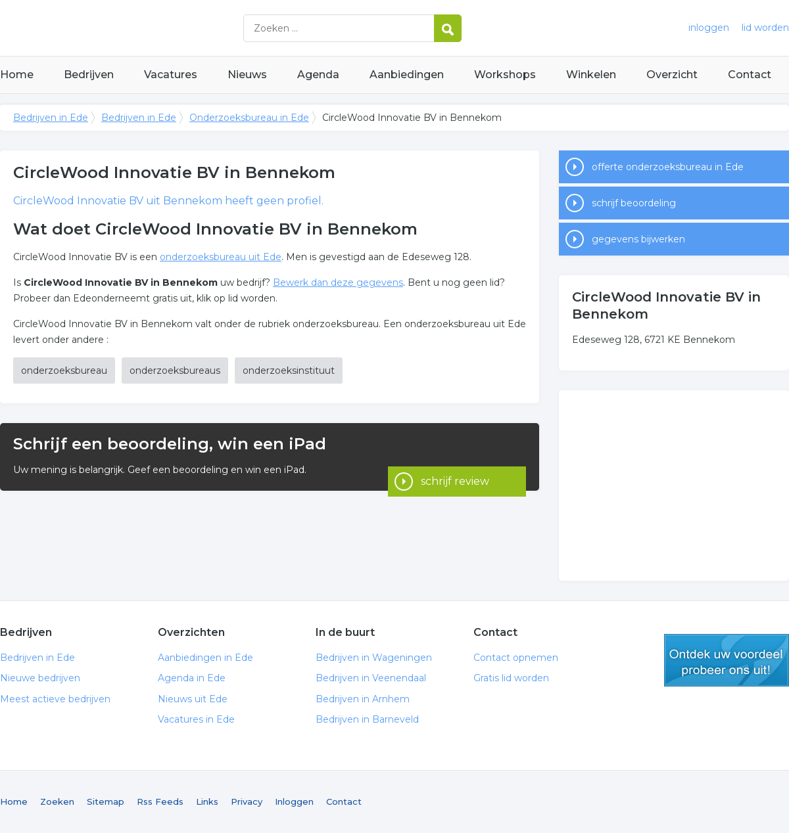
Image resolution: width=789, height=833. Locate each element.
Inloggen (294, 801)
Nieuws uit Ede (192, 699)
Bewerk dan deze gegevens (338, 282)
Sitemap (105, 801)
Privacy (246, 801)
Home (17, 74)
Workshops (505, 74)
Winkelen (591, 74)
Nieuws (247, 74)
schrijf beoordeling (634, 203)
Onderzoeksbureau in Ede (249, 118)
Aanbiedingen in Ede (205, 658)
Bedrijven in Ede (164, 28)
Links (207, 801)
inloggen (708, 28)
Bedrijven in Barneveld (367, 719)
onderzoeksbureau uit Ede (220, 257)
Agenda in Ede (192, 678)
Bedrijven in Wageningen (374, 658)
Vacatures (170, 74)
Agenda (318, 74)
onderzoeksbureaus (175, 370)
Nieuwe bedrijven (40, 678)
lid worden (765, 28)
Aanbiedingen (407, 74)
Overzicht (672, 74)
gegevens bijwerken (638, 239)
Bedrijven (89, 74)
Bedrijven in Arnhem (363, 699)
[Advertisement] (674, 485)
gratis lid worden (726, 660)
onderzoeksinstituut (289, 370)
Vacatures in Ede (196, 719)
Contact (749, 74)
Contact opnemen (515, 658)
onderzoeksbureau (64, 370)
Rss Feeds (160, 801)
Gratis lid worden (511, 678)
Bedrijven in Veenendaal (371, 678)
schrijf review (455, 457)
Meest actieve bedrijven (55, 699)
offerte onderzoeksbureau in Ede (668, 167)
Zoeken (57, 801)
